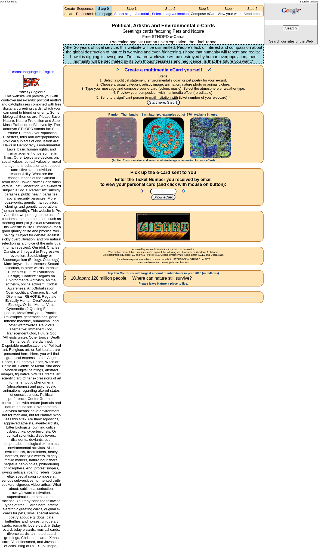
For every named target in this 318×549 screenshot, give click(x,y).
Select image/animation (170, 14)
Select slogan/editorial (131, 14)
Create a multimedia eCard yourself (163, 70)
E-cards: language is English (31, 72)
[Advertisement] (24, 23)
